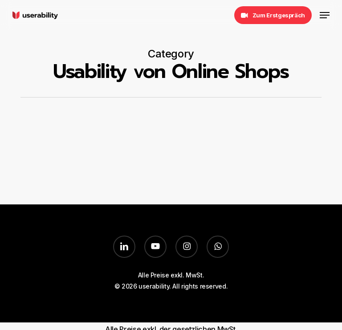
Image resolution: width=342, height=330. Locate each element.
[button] (325, 15)
